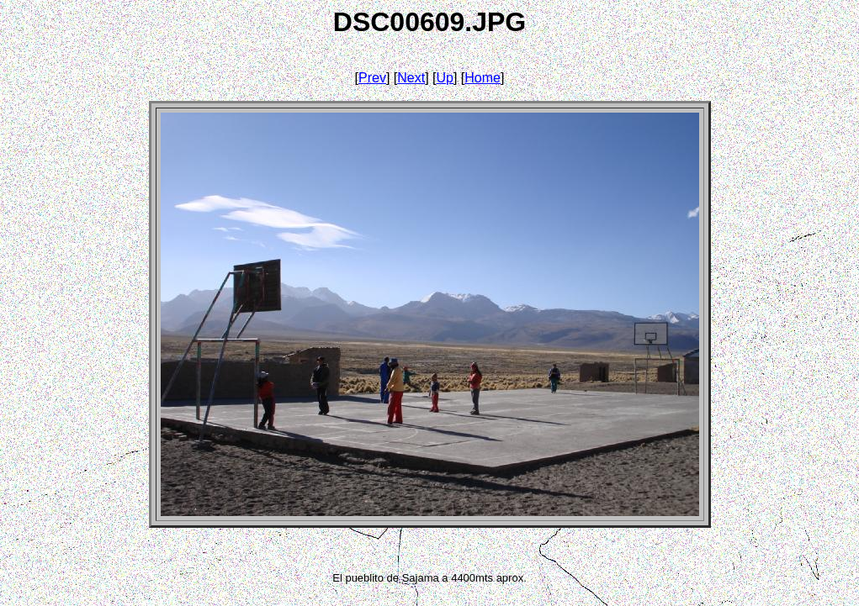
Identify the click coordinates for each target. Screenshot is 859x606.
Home (482, 78)
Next (411, 78)
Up (445, 78)
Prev (372, 78)
